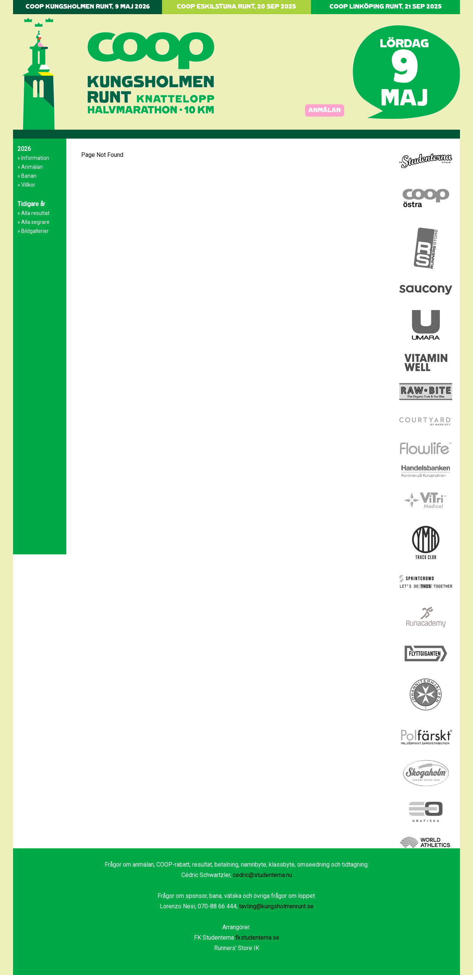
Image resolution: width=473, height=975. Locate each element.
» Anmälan (30, 167)
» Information (33, 158)
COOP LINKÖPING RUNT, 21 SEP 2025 (386, 7)
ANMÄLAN (324, 110)
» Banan (27, 176)
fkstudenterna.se (257, 937)
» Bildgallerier (33, 231)
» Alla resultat (34, 213)
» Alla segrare (34, 222)
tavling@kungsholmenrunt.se (276, 906)
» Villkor (26, 185)
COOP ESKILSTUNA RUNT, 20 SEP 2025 (236, 7)
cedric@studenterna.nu (262, 875)
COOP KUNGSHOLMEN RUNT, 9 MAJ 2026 (88, 7)
